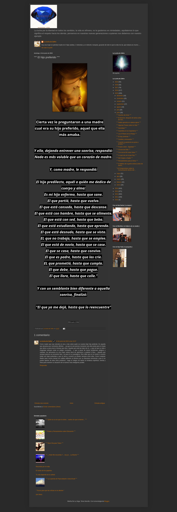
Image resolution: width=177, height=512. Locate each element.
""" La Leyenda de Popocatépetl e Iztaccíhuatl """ (61, 479)
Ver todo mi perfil (46, 48)
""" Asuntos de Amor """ (123, 115)
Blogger (106, 501)
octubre (119, 101)
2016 (117, 90)
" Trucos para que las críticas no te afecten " (50, 490)
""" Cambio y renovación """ (125, 139)
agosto (119, 107)
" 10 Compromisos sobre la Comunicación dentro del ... (126, 169)
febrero (119, 182)
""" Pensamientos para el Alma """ (127, 161)
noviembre (120, 98)
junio (118, 112)
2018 (117, 85)
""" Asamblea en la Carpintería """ (127, 131)
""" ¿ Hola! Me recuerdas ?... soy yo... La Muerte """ (62, 455)
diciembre (120, 95)
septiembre (120, 104)
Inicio (71, 403)
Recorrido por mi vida (43, 466)
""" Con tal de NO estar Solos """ (126, 152)
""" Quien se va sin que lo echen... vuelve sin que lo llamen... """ (66, 419)
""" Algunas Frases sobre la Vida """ (127, 125)
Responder (43, 365)
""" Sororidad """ (121, 128)
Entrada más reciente (41, 403)
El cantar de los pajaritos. (44, 470)
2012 (117, 194)
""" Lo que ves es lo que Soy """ (126, 155)
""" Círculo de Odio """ (123, 149)
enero (119, 185)
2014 (117, 188)
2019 (117, 82)
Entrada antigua (100, 403)
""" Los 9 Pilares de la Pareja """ (126, 134)
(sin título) (39, 494)
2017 (117, 87)
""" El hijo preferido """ (123, 136)
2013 (117, 191)
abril (118, 176)
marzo (119, 179)
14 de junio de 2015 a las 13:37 (66, 341)
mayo (119, 173)
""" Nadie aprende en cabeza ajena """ (128, 122)
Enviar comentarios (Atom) (51, 407)
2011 (117, 197)
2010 (117, 200)
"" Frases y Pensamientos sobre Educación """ (61, 431)
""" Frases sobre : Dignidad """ (126, 147)
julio (118, 110)
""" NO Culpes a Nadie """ (124, 158)
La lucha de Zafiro (50, 42)
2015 (117, 93)
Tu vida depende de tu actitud (45, 475)
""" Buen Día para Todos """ (54, 443)
